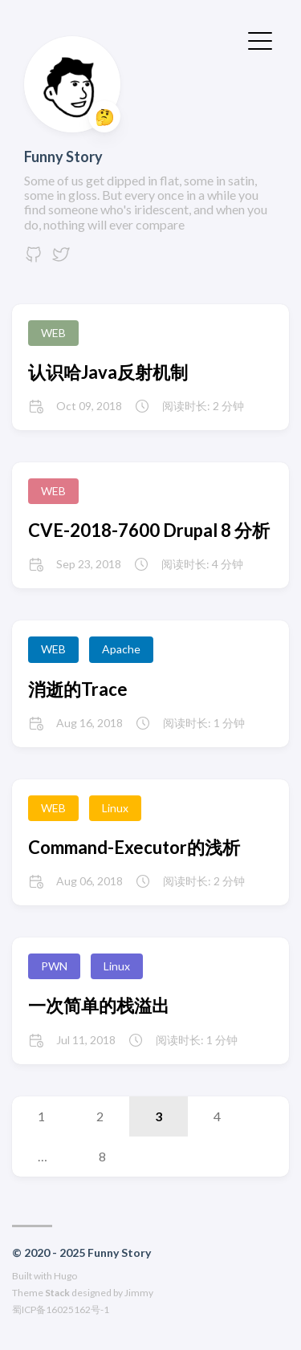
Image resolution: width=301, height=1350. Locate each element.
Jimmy (138, 1293)
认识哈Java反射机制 (108, 372)
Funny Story (63, 156)
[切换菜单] (260, 39)
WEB (53, 333)
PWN (54, 966)
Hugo (65, 1276)
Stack (57, 1293)
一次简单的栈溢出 (98, 1005)
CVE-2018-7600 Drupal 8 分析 (149, 530)
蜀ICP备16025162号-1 (60, 1309)
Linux (115, 808)
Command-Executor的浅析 (134, 847)
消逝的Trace (78, 689)
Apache (121, 649)
